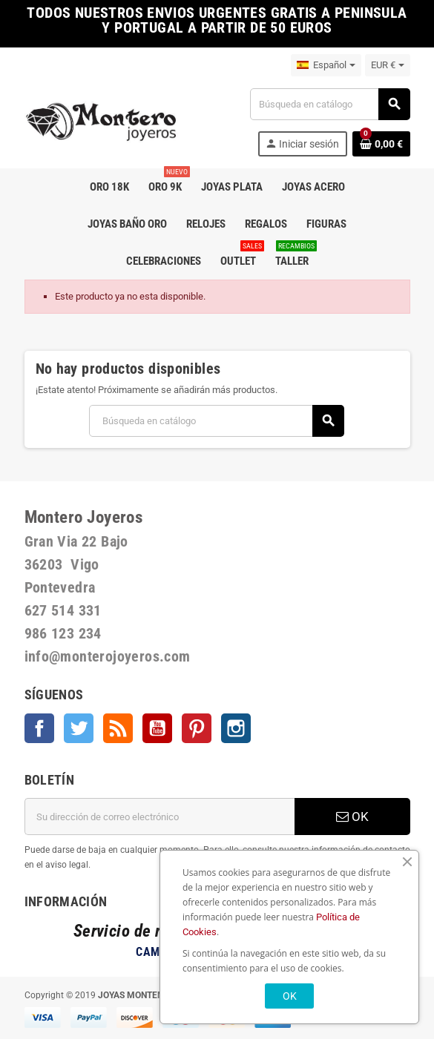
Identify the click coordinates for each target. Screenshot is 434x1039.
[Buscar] (329, 104)
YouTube (157, 728)
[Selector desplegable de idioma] (326, 65)
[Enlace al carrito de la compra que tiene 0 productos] (381, 143)
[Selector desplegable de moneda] (387, 65)
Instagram (236, 728)
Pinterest (196, 728)
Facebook (39, 728)
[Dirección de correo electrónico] (159, 816)
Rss (118, 728)
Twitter (78, 728)
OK (352, 816)
